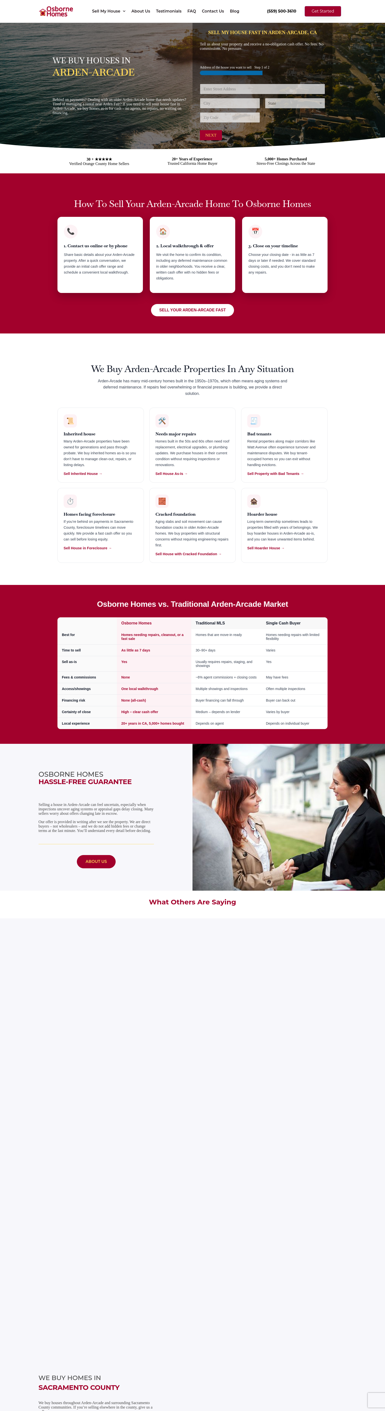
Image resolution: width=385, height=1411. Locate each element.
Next (210, 135)
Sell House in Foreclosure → (88, 548)
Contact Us (213, 11)
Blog (234, 11)
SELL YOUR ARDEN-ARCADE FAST (192, 310)
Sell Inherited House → (83, 474)
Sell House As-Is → (171, 474)
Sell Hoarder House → (266, 548)
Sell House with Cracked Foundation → (188, 554)
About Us (140, 11)
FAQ (191, 11)
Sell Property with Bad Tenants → (275, 474)
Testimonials (168, 11)
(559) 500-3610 (281, 11)
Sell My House (108, 11)
